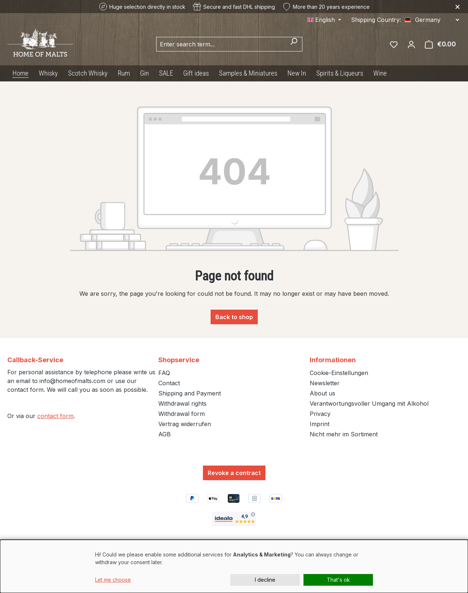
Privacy (320, 413)
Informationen (333, 360)
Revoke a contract (234, 473)
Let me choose (113, 580)
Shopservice (178, 360)
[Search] (293, 44)
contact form (55, 416)
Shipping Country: (376, 19)
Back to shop (234, 317)
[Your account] (411, 44)
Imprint (319, 424)
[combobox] (221, 44)
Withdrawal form (181, 413)
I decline (265, 580)
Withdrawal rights (182, 403)
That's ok (338, 580)
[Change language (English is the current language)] (324, 19)
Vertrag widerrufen (184, 424)
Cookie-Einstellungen (339, 372)
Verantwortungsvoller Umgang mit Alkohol (369, 403)
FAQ (164, 372)
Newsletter (325, 383)
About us (322, 393)
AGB (164, 434)
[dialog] (234, 566)
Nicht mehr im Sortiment (344, 434)
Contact (169, 383)
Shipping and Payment (189, 393)
